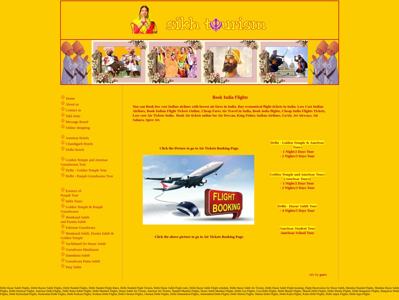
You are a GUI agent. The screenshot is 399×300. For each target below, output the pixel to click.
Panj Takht (73, 267)
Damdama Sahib (78, 255)
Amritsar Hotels (77, 138)
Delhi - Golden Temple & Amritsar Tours (297, 145)
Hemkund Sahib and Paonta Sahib (75, 219)
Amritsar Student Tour (297, 228)
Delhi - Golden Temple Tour (86, 170)
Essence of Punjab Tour (71, 193)
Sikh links (73, 116)
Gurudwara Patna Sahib (83, 261)
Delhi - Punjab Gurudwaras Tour (89, 176)
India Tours (74, 201)
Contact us (73, 110)
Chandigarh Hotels (80, 144)
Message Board (77, 122)
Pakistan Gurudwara (80, 227)
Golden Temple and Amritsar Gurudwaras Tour (84, 162)
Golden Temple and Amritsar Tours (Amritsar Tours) (297, 176)
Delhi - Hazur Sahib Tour (297, 206)
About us (72, 104)
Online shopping (78, 128)
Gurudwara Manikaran (82, 249)
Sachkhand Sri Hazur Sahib (86, 244)
